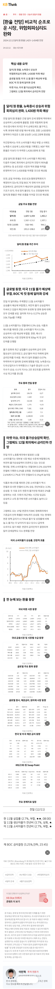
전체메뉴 (50, 4)
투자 (14, 14)
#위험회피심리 (43, 874)
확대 (47, 228)
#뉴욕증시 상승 (25, 874)
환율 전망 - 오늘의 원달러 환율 (30, 14)
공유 (33, 979)
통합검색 (44, 4)
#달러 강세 (9, 881)
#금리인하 (9, 874)
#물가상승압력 (26, 881)
